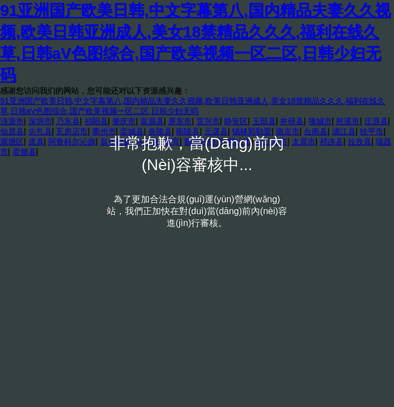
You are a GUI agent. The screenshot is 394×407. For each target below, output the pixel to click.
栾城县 (132, 131)
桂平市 (371, 131)
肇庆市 (124, 120)
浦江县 (344, 131)
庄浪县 (376, 120)
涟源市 (12, 120)
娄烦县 (24, 151)
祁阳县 (96, 120)
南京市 (288, 131)
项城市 (320, 120)
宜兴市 (208, 120)
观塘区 (12, 141)
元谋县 (216, 131)
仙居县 (12, 131)
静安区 (236, 120)
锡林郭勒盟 (251, 131)
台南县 (315, 131)
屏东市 (180, 120)
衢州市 (104, 131)
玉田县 (264, 120)
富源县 (152, 120)
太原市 (303, 141)
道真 (36, 141)
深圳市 (40, 120)
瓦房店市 (72, 131)
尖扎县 (40, 131)
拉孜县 (359, 141)
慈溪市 (348, 120)
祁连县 (331, 141)
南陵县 (188, 131)
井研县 (292, 120)
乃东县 (68, 120)
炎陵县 (160, 131)
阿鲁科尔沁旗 (72, 141)
